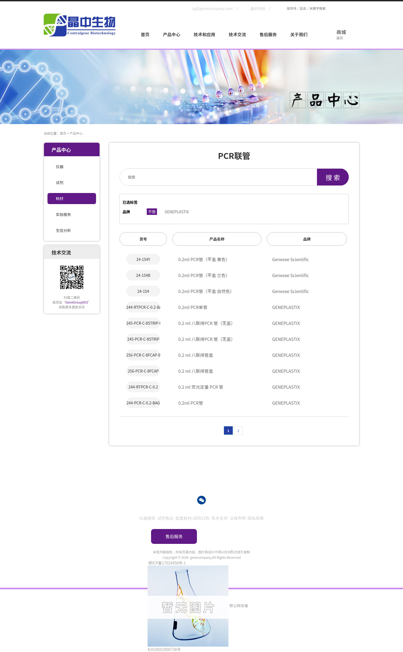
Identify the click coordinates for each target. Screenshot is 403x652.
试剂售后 (165, 518)
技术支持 (219, 518)
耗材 (59, 198)
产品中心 (171, 34)
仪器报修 (147, 518)
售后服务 (268, 34)
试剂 (59, 182)
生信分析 (63, 230)
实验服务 (63, 214)
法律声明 (238, 518)
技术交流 (237, 34)
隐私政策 (256, 518)
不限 (152, 211)
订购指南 (229, 536)
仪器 (59, 166)
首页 (145, 34)
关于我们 (299, 34)
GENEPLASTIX (177, 211)
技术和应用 (204, 34)
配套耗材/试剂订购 (192, 518)
